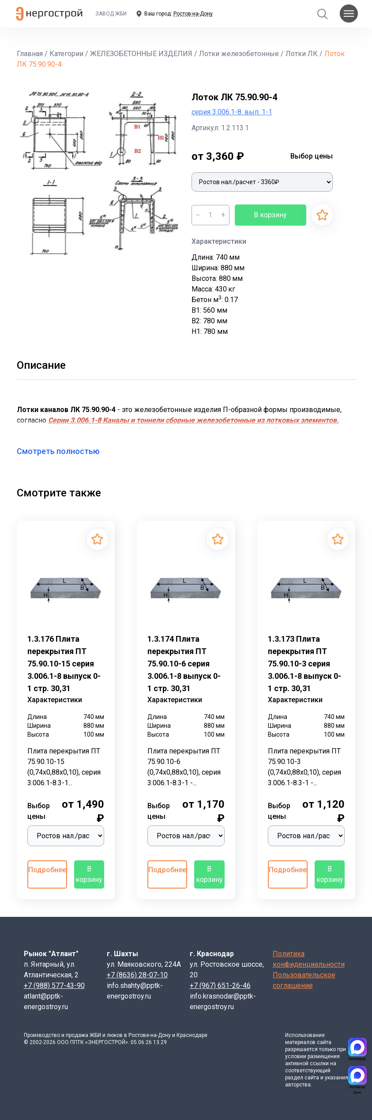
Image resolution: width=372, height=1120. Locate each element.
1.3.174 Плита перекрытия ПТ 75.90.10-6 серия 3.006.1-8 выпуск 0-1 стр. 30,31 (184, 663)
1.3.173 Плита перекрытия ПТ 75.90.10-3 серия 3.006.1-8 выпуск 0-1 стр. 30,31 (304, 663)
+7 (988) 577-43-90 (54, 985)
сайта (324, 1042)
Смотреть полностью (63, 451)
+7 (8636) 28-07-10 (137, 975)
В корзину (270, 215)
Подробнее (47, 870)
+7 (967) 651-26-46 (220, 985)
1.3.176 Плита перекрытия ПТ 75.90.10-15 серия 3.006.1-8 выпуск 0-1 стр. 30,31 (64, 663)
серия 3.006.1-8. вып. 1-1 (232, 112)
